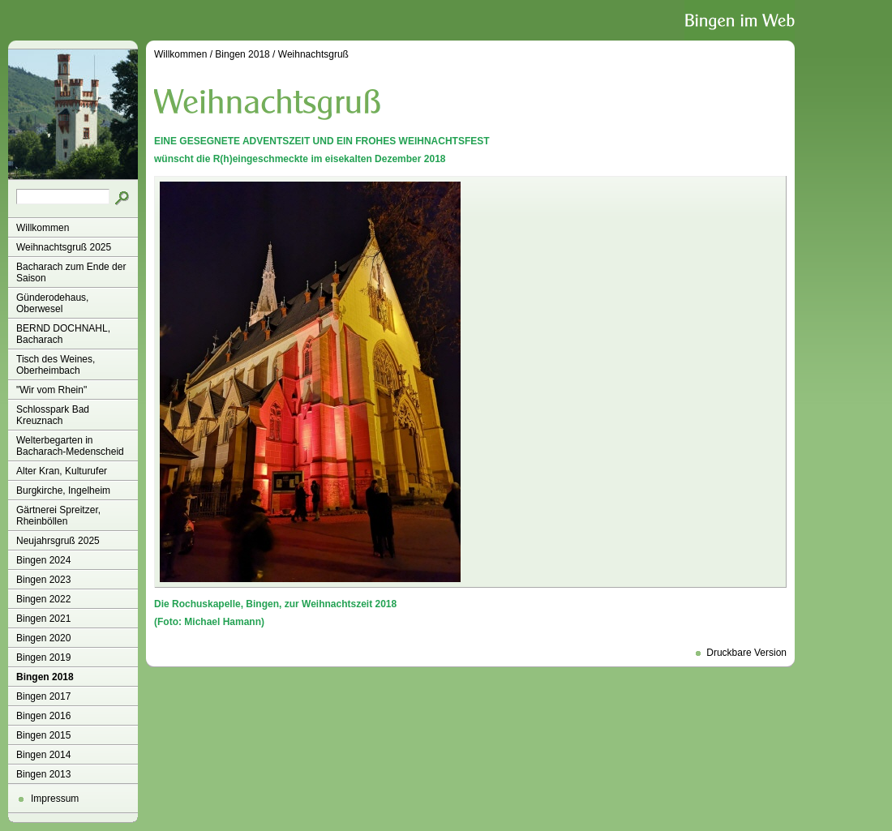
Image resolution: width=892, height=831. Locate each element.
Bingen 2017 (43, 696)
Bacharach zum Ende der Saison (71, 272)
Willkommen (42, 227)
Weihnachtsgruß (313, 54)
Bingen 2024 (43, 560)
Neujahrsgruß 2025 (58, 540)
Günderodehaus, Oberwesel (52, 303)
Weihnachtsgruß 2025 (63, 247)
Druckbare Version (746, 652)
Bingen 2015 (43, 735)
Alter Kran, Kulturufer (61, 471)
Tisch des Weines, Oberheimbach (55, 364)
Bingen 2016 (43, 716)
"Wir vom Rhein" (51, 390)
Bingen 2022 (43, 599)
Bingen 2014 (43, 754)
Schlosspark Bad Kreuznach (52, 415)
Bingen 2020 (43, 638)
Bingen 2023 (43, 579)
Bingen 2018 (45, 677)
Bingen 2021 (43, 618)
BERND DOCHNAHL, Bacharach (63, 334)
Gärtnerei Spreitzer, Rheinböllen (58, 515)
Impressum (55, 798)
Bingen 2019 (43, 657)
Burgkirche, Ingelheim (63, 490)
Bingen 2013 (43, 774)
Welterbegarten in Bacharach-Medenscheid (70, 446)
